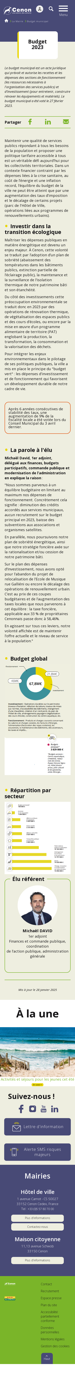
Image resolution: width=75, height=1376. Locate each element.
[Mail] (66, 122)
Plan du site (49, 1317)
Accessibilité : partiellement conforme (50, 1328)
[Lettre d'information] (37, 1133)
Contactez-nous (37, 1236)
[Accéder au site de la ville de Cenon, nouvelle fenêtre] (10, 1296)
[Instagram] (32, 1117)
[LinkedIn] (48, 122)
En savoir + (37, 1091)
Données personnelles (50, 1342)
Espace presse (51, 1310)
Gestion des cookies (55, 1358)
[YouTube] (43, 1117)
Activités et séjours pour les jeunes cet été (37, 1082)
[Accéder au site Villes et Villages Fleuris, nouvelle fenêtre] (10, 1310)
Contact (46, 1296)
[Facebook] (30, 122)
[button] (64, 11)
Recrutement (50, 1303)
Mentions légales (53, 1351)
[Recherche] (49, 11)
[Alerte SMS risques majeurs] (37, 1159)
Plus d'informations (37, 1225)
